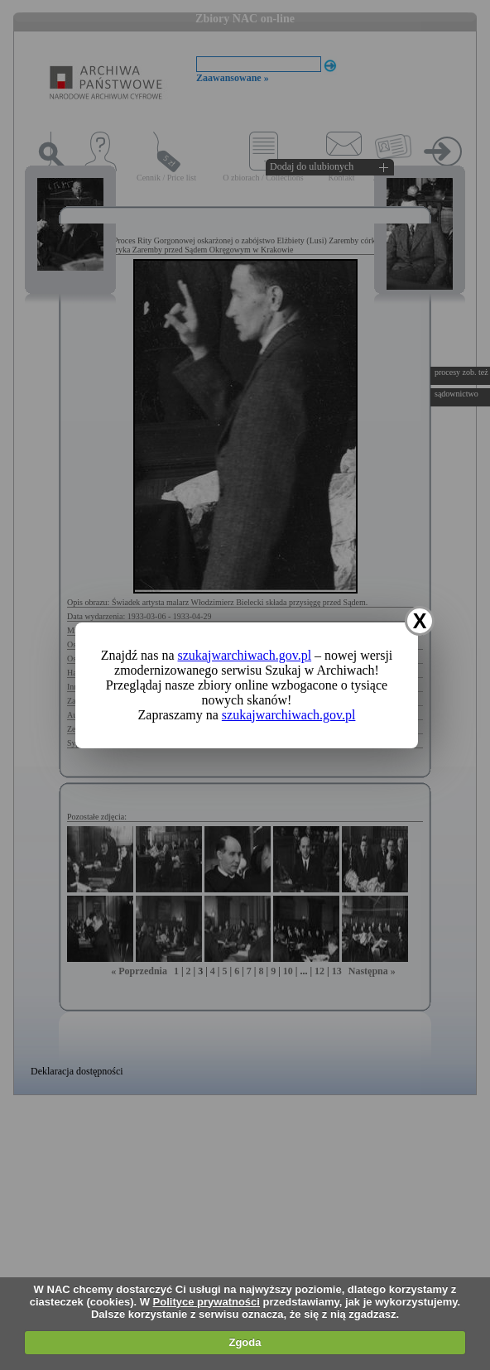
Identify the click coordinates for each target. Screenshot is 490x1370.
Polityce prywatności (206, 1301)
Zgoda (244, 1342)
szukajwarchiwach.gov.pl (245, 655)
